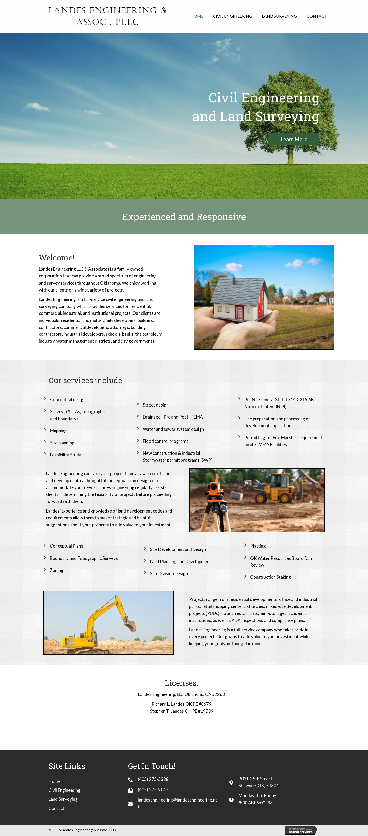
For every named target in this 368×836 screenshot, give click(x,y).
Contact (56, 808)
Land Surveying (63, 799)
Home (54, 781)
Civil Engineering (64, 790)
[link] (197, 16)
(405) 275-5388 (153, 779)
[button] (293, 139)
